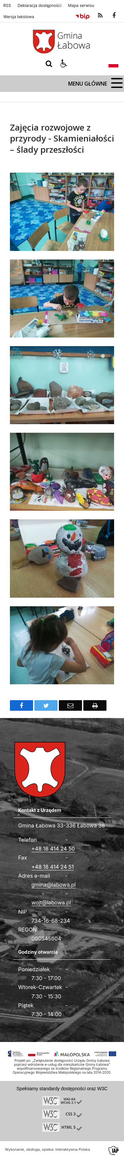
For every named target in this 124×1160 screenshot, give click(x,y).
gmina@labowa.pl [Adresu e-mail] (53, 884)
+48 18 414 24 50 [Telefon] (53, 848)
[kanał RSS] (100, 15)
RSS (7, 6)
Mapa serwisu (81, 6)
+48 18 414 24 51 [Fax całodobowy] (52, 866)
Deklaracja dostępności (39, 6)
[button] (64, 64)
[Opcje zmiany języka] (113, 64)
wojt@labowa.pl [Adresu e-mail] (51, 902)
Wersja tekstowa (18, 17)
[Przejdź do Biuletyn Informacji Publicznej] (82, 15)
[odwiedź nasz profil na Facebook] (114, 15)
